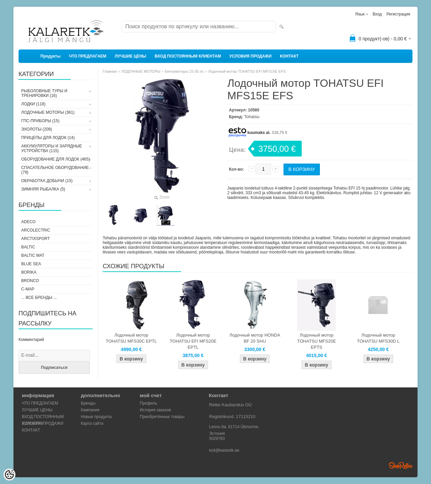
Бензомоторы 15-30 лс (184, 71)
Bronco (30, 280)
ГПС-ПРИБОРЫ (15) (40, 120)
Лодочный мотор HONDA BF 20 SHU (254, 338)
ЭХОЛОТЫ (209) (36, 129)
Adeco (28, 221)
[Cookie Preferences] (9, 475)
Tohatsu (252, 116)
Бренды (88, 403)
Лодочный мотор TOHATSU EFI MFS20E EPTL (193, 341)
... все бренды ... (39, 297)
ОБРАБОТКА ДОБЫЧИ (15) (46, 180)
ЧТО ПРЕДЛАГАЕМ (87, 56)
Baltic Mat (32, 255)
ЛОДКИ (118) (33, 104)
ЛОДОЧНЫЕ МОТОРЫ (140, 71)
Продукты (50, 56)
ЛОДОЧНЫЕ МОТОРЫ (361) (47, 112)
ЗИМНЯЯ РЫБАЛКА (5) (43, 189)
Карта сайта (92, 423)
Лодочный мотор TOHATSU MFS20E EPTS (316, 341)
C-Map (27, 289)
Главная (110, 71)
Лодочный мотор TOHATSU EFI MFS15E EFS (247, 71)
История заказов (155, 410)
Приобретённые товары (162, 416)
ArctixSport (35, 238)
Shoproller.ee (400, 465)
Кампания (90, 410)
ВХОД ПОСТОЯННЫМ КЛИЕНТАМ (188, 56)
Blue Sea (31, 264)
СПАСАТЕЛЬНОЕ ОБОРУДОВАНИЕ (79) (55, 170)
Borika (28, 272)
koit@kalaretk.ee (224, 450)
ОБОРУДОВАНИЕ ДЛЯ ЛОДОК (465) (55, 159)
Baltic (28, 247)
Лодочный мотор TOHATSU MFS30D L (378, 338)
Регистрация (398, 14)
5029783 (217, 438)
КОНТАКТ (289, 56)
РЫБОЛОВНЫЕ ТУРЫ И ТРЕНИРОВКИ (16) (44, 93)
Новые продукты (96, 416)
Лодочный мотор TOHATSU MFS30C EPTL (131, 338)
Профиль (148, 403)
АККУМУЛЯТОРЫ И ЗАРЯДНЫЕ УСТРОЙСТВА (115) (51, 148)
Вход (377, 14)
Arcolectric (35, 230)
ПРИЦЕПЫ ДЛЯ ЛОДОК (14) (48, 137)
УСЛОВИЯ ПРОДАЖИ (250, 56)
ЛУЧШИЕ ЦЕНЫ (130, 56)
